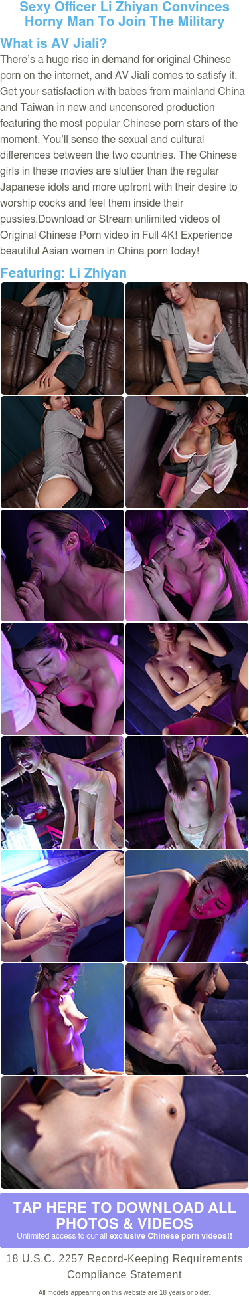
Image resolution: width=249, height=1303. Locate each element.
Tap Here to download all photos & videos (124, 1221)
